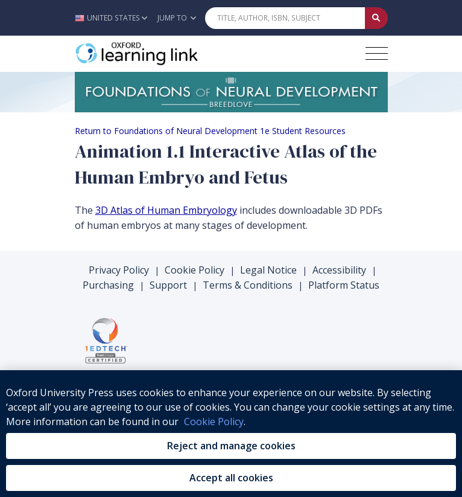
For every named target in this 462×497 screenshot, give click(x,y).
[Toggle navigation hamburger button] (376, 53)
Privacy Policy (119, 270)
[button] (114, 18)
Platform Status (343, 285)
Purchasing (108, 285)
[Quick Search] (285, 18)
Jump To (176, 18)
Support (168, 285)
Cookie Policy (194, 270)
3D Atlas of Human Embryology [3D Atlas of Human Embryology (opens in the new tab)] (166, 210)
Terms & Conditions (248, 285)
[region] (231, 433)
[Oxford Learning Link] (165, 54)
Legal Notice (268, 270)
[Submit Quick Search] (376, 18)
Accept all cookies (231, 477)
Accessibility (339, 270)
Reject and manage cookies (231, 445)
